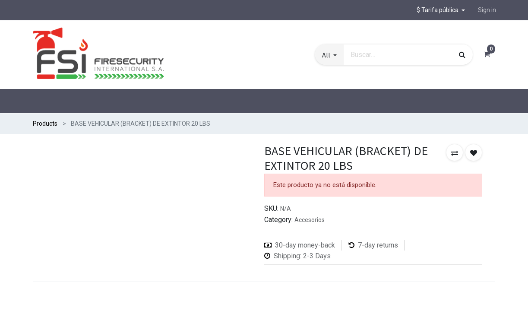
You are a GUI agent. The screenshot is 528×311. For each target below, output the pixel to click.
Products (45, 123)
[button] (440, 10)
